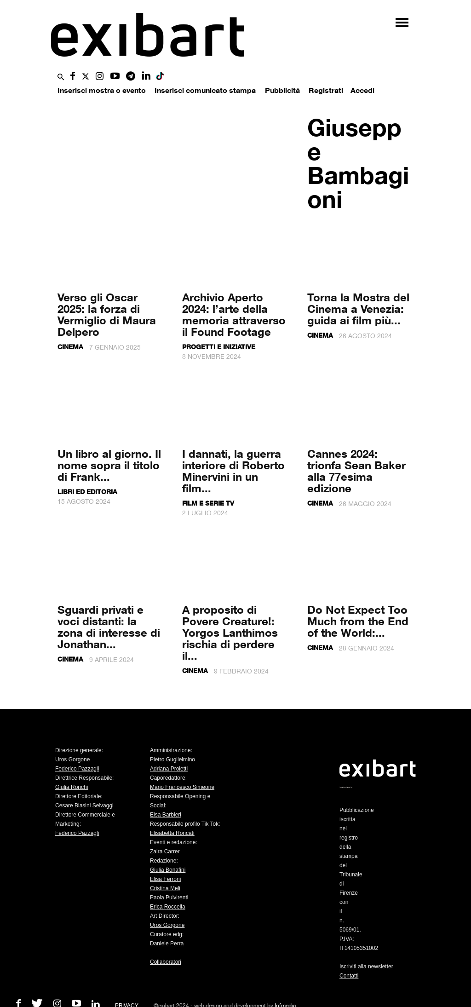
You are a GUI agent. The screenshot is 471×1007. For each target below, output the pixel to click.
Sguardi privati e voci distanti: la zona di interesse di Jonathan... (108, 626)
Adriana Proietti (169, 768)
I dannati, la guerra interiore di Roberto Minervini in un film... (233, 471)
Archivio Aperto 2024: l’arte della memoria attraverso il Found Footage (234, 314)
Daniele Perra (167, 943)
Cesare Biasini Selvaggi (84, 805)
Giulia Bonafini (167, 870)
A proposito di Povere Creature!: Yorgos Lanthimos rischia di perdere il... (230, 632)
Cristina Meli (165, 888)
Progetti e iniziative (218, 347)
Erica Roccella (167, 906)
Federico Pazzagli (77, 768)
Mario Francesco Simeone (182, 787)
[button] (60, 77)
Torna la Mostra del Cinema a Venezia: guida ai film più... (358, 308)
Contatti (348, 975)
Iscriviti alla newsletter (366, 966)
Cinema (70, 347)
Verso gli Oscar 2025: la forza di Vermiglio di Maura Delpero (106, 314)
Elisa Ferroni (165, 879)
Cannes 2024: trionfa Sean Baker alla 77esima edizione (356, 471)
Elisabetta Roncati (172, 833)
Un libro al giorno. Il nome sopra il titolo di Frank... (109, 465)
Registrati (326, 90)
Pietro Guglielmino (172, 759)
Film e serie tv (208, 503)
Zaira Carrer (165, 851)
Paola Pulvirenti (169, 897)
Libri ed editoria (87, 491)
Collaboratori (165, 962)
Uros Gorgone (72, 759)
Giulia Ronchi (71, 787)
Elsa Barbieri (165, 814)
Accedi (362, 90)
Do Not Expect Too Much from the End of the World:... (357, 621)
